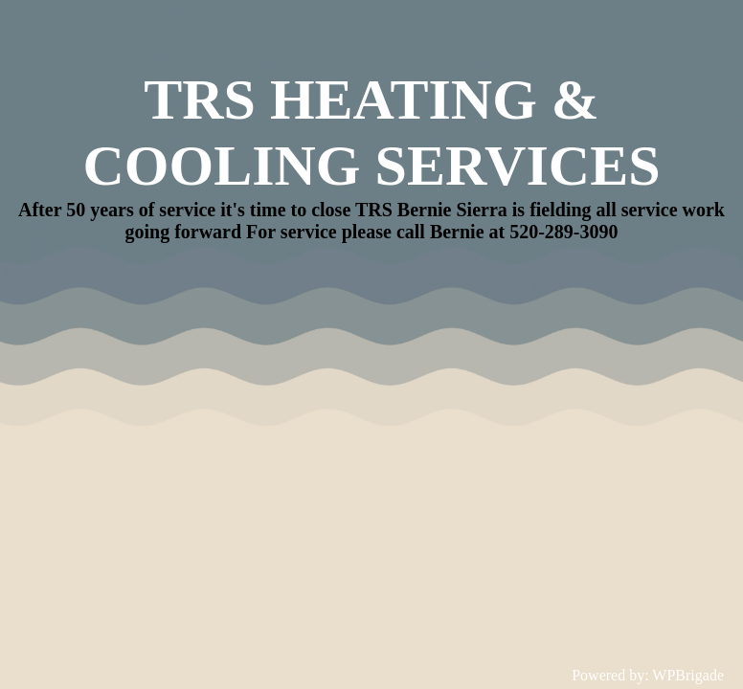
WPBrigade (688, 675)
